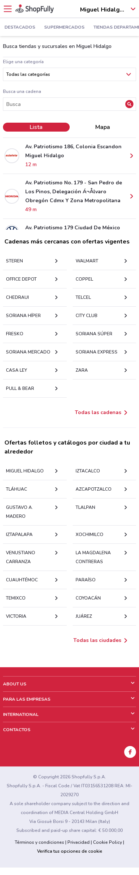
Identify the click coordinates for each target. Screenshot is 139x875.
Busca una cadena (22, 91)
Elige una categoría (23, 62)
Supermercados (64, 27)
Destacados (19, 27)
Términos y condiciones (39, 842)
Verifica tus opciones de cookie (69, 851)
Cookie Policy (107, 842)
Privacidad (78, 842)
